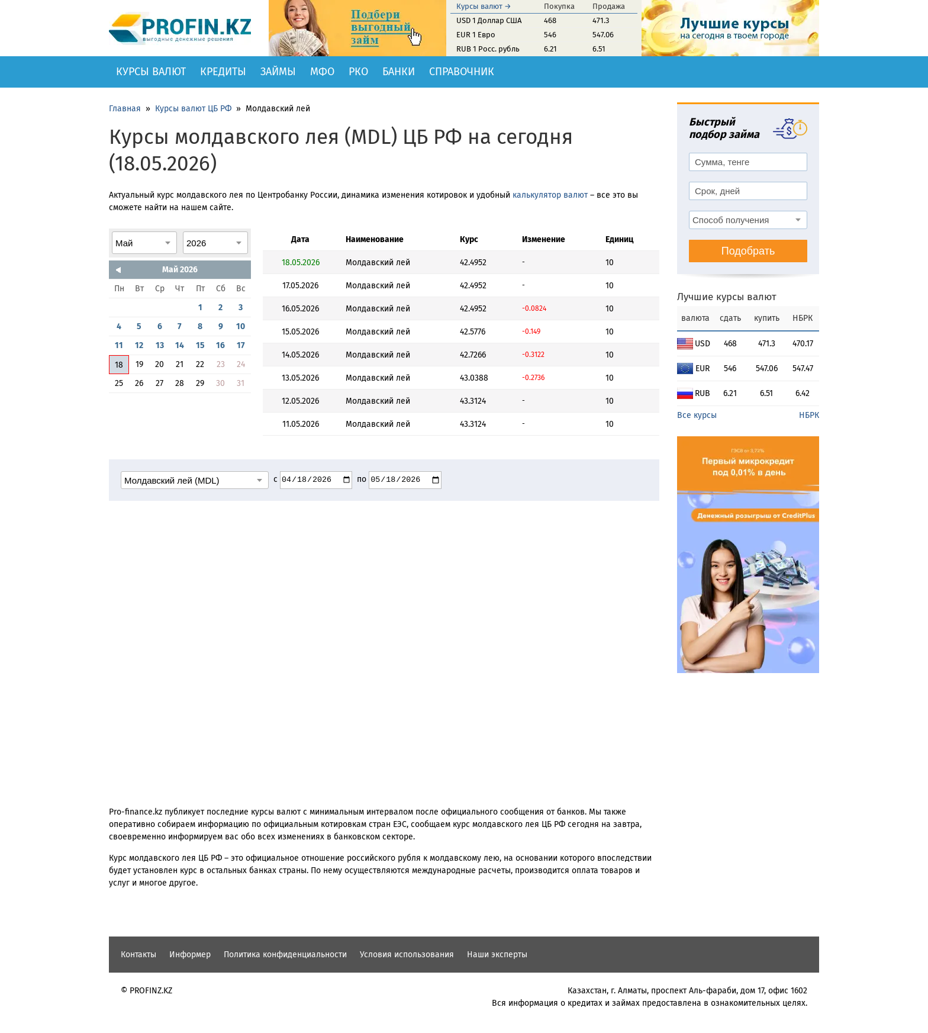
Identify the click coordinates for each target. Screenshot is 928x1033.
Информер (190, 955)
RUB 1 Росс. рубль (488, 48)
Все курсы (697, 415)
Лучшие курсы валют (726, 297)
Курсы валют (151, 71)
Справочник (461, 71)
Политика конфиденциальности (285, 955)
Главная (125, 109)
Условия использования (407, 955)
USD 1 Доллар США (488, 20)
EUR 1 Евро (475, 34)
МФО (322, 71)
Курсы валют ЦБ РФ (193, 109)
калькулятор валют (550, 195)
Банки (398, 71)
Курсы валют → (483, 6)
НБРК (809, 415)
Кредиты (223, 71)
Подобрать (748, 251)
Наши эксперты (497, 955)
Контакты (138, 955)
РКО (358, 71)
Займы (278, 71)
